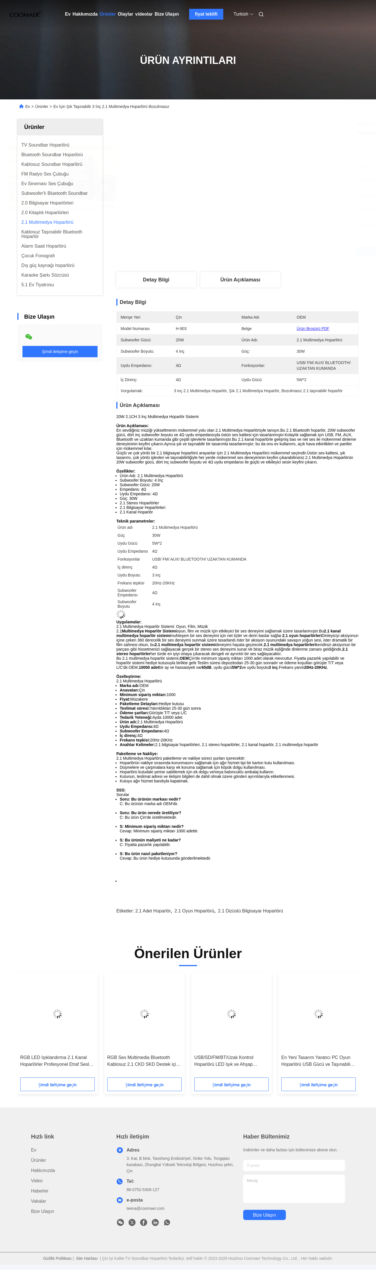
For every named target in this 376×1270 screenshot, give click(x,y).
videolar (143, 14)
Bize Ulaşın (167, 14)
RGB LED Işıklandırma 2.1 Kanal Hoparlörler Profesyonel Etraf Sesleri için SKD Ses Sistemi (57, 1061)
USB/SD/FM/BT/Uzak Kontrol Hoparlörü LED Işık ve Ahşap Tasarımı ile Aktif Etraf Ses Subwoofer (223, 1061)
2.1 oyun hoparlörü (194, 910)
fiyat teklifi (206, 14)
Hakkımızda (85, 14)
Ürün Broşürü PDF (313, 328)
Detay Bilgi (156, 280)
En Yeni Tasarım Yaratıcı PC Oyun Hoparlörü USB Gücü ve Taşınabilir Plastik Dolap (316, 1061)
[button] (33, 1027)
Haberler (39, 1190)
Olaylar (125, 14)
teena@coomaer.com (145, 1208)
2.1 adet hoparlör (153, 910)
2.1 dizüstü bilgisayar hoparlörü (250, 910)
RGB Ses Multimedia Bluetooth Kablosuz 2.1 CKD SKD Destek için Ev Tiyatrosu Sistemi (143, 1061)
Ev (68, 14)
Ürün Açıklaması (240, 280)
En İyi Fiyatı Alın (267, 250)
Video (37, 1180)
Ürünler (108, 14)
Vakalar (38, 1201)
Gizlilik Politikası (57, 1258)
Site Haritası (87, 1258)
